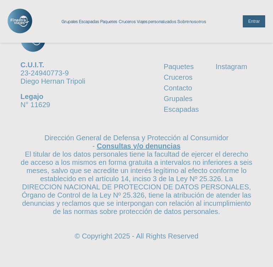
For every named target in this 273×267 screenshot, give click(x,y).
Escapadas (89, 21)
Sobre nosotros (191, 21)
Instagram (231, 66)
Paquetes (108, 21)
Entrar (254, 21)
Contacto (178, 88)
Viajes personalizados (156, 21)
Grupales (69, 21)
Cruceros (127, 21)
